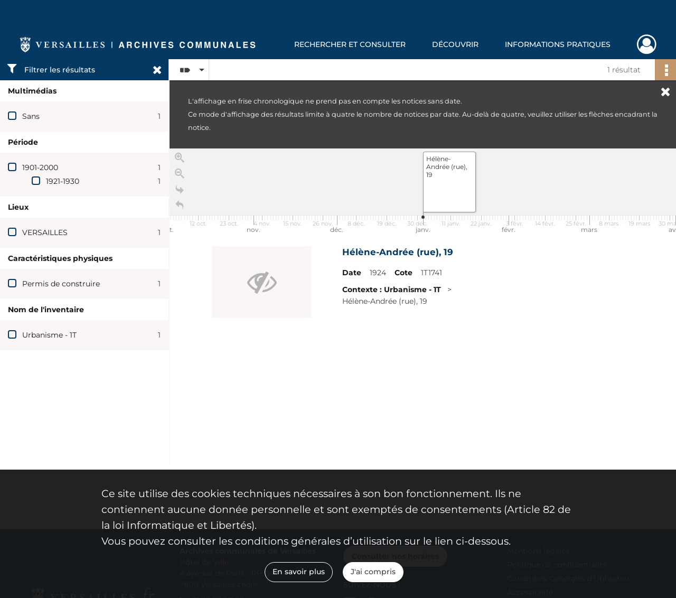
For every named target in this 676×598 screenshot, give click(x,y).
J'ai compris (373, 571)
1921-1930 (62, 181)
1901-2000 (40, 167)
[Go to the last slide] (180, 192)
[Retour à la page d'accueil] (180, 208)
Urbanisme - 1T (49, 335)
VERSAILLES (45, 232)
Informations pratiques (558, 44)
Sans (31, 116)
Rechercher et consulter (350, 44)
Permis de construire (61, 283)
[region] (423, 306)
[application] (423, 192)
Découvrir (455, 44)
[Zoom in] (180, 161)
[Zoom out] (180, 176)
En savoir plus (299, 571)
